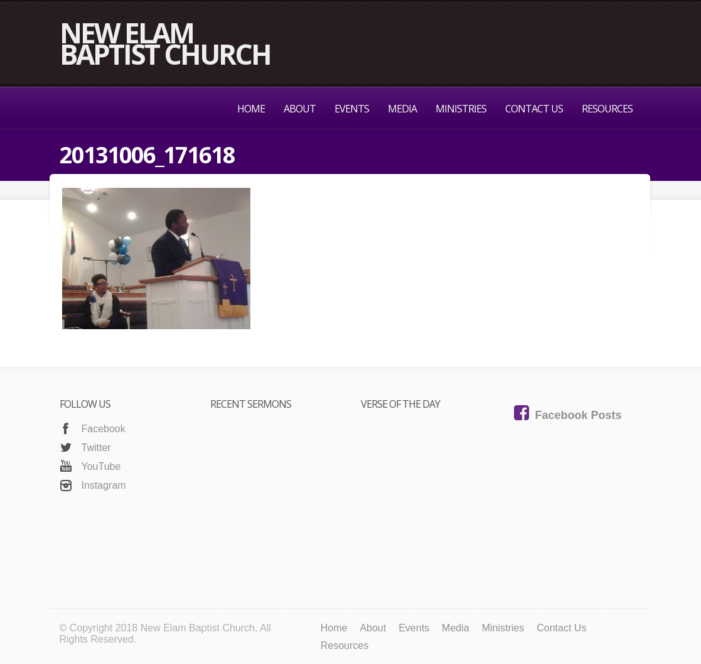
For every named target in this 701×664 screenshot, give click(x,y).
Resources (607, 109)
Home (251, 109)
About (300, 109)
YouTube (101, 466)
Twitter (96, 447)
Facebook (104, 428)
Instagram (104, 485)
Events (351, 109)
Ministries (461, 109)
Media (402, 109)
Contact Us (534, 109)
